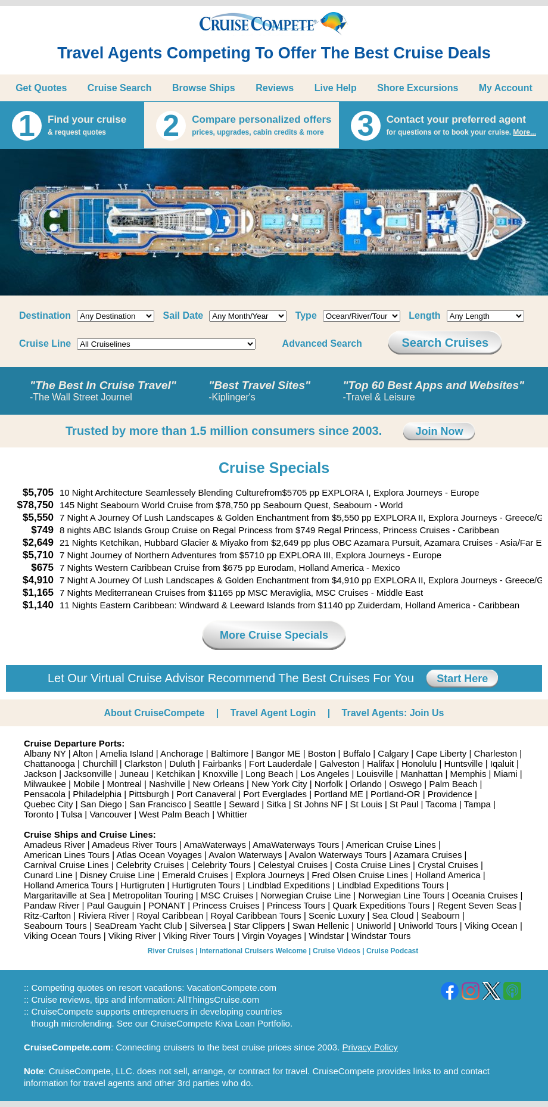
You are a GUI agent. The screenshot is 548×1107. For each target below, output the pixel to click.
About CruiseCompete (154, 713)
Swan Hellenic (320, 926)
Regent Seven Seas (476, 905)
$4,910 (38, 580)
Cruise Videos (336, 951)
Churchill (99, 763)
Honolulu (419, 763)
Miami (506, 774)
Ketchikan (175, 774)
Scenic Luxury (337, 915)
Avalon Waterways (245, 855)
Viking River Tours (199, 936)
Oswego (405, 784)
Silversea (207, 926)
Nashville (167, 784)
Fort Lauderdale (280, 763)
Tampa (477, 804)
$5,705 (38, 492)
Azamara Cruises (427, 855)
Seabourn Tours (55, 926)
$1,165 (38, 592)
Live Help (336, 88)
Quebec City (48, 804)
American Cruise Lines (391, 844)
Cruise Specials (274, 467)
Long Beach (269, 774)
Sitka (276, 804)
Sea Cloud (392, 915)
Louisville (374, 774)
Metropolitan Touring (153, 895)
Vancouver (110, 814)
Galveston (339, 763)
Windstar (326, 936)
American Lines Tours (67, 855)
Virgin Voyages (271, 936)
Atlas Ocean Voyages (158, 855)
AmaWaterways (214, 844)
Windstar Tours (381, 936)
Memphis (468, 774)
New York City (279, 784)
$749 (42, 530)
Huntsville (463, 763)
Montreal (124, 784)
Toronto (39, 814)
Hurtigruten (142, 885)
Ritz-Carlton (47, 915)
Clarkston (143, 763)
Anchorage (182, 753)
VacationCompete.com (231, 987)
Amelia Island (127, 753)
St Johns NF (318, 804)
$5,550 (38, 517)
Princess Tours (296, 905)
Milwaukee (45, 784)
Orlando (366, 784)
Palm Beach (453, 784)
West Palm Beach (174, 814)
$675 (42, 567)
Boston (322, 753)
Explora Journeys (269, 875)
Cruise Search (120, 88)
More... (524, 132)
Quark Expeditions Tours (380, 905)
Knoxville (220, 774)
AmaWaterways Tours (296, 844)
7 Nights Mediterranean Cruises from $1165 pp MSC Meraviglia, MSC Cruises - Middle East (241, 592)
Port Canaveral (206, 794)
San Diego (101, 804)
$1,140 (38, 605)
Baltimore (229, 753)
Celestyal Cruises (293, 865)
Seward (244, 804)
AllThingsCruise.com (219, 999)
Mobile (86, 784)
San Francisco (157, 804)
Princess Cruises (226, 905)
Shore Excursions (417, 88)
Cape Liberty (441, 753)
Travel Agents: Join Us (393, 713)
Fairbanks (222, 763)
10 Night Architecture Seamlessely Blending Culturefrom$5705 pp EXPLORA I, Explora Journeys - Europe (270, 492)
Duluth (182, 763)
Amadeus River (54, 844)
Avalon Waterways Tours (338, 855)
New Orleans (218, 784)
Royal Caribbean (170, 915)
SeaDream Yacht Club (138, 926)
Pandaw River (51, 905)
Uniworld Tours (427, 926)
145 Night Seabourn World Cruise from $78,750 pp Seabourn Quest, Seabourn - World (231, 505)
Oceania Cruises (485, 895)
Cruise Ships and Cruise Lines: (90, 834)
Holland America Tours (68, 885)
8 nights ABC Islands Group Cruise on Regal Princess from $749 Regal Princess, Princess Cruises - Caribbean (279, 530)
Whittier (232, 814)
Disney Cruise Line (117, 875)
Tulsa (71, 814)
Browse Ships (203, 88)
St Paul (404, 804)
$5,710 (38, 555)
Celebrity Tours (221, 865)
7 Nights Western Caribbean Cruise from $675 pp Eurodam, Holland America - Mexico (230, 567)
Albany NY (45, 753)
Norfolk (329, 784)
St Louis (366, 804)
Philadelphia (97, 794)
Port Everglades (275, 794)
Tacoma (441, 804)
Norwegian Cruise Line (305, 895)
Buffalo (356, 753)
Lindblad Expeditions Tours (390, 885)
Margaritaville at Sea (64, 895)
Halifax (380, 763)
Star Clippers (259, 926)
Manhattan (421, 774)
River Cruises (171, 951)
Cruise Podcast (392, 951)
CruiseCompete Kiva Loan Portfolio (220, 1023)
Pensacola (45, 794)
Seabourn (440, 915)
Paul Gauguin (114, 905)
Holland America (447, 875)
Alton (83, 753)
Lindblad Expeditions (288, 885)
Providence (450, 794)
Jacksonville (88, 774)
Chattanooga (49, 763)
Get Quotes (41, 88)
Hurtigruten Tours (206, 885)
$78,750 (35, 505)
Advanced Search (322, 343)
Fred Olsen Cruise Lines (360, 875)
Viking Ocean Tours (62, 936)
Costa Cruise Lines (372, 865)
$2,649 (38, 542)
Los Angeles (325, 774)
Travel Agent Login (273, 713)
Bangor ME (278, 753)
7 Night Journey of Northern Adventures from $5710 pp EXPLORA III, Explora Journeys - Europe (250, 555)
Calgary (393, 753)
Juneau (133, 774)
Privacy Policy (369, 1047)
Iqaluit (502, 763)
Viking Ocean (491, 926)
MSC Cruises (227, 895)
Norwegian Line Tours (401, 895)
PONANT (166, 905)
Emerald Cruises (195, 875)
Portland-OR (395, 794)
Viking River (132, 936)
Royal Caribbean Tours (255, 915)
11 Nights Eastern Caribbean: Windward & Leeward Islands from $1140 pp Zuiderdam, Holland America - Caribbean (289, 605)
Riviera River (103, 915)
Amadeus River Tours (134, 844)
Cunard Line (48, 875)
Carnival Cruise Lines (66, 865)
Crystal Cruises (448, 865)
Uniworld (373, 926)
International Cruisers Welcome (253, 951)
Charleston (496, 753)
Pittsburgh (149, 794)
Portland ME (338, 794)
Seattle (208, 804)
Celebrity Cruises (150, 865)
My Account (506, 88)
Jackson (40, 774)
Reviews (275, 88)
